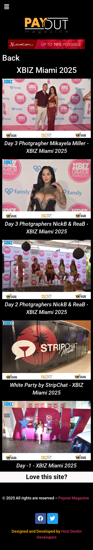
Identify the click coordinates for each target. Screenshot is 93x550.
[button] (46, 7)
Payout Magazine (73, 498)
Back (11, 58)
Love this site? (46, 477)
